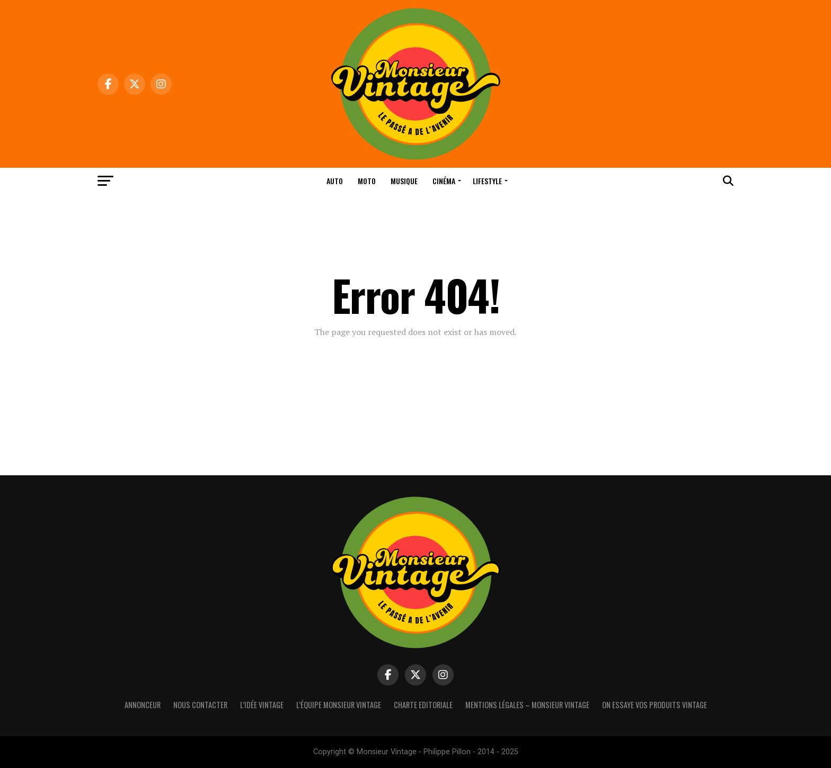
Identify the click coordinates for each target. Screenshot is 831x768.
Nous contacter (200, 704)
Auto (334, 180)
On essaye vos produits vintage (654, 704)
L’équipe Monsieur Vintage (338, 704)
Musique (404, 180)
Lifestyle (487, 180)
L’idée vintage (262, 704)
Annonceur (143, 704)
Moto (367, 180)
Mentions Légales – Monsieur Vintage (527, 704)
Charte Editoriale (423, 704)
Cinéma (443, 180)
